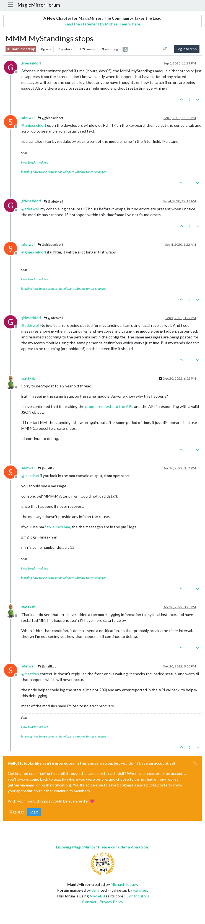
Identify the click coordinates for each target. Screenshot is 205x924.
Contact (89, 901)
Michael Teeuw (124, 884)
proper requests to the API (109, 406)
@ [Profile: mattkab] (30, 475)
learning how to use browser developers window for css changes (63, 172)
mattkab (28, 378)
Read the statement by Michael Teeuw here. (102, 24)
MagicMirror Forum (38, 5)
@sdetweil (53, 201)
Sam (95, 890)
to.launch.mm (58, 526)
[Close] (195, 763)
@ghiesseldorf (50, 118)
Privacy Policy (111, 901)
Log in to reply (187, 49)
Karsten (140, 890)
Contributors (137, 896)
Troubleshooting (21, 49)
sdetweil (28, 118)
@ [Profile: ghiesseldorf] (33, 125)
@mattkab (47, 468)
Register (17, 812)
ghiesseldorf (31, 63)
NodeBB (97, 896)
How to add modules (34, 162)
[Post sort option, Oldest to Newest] (165, 49)
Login (34, 812)
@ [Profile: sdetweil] (30, 208)
